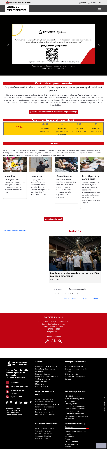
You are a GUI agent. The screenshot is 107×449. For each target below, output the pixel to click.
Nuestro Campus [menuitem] (41, 438)
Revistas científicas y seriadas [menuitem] (76, 369)
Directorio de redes (13, 408)
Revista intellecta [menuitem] (71, 374)
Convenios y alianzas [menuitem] (43, 431)
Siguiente (86, 298)
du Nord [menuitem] (68, 447)
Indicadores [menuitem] (69, 436)
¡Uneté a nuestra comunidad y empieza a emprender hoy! (53, 111)
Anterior (75, 298)
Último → (96, 298)
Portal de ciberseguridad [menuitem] (74, 399)
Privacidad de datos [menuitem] (72, 396)
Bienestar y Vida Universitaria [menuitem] (46, 376)
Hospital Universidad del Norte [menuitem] (47, 404)
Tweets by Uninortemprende (14, 231)
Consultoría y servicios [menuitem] (44, 402)
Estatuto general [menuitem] (71, 404)
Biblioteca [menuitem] (39, 371)
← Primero (64, 298)
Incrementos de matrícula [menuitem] (75, 406)
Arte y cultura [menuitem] (40, 409)
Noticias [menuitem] (68, 379)
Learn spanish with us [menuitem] (43, 433)
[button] (100, 3)
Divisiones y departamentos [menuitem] (46, 366)
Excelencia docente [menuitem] (42, 374)
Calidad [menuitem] (67, 439)
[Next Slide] (99, 45)
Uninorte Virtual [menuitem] (41, 386)
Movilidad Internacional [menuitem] (44, 428)
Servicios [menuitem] (68, 434)
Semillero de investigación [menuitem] (75, 376)
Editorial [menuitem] (68, 371)
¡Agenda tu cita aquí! (53, 219)
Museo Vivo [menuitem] (39, 384)
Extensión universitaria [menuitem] (44, 399)
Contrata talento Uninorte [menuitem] (45, 414)
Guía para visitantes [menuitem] (43, 436)
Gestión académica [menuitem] (42, 379)
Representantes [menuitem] (41, 381)
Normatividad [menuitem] (70, 401)
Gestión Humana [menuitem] (71, 442)
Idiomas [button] (82, 3)
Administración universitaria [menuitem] (76, 431)
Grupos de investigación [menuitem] (74, 366)
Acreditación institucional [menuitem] (74, 414)
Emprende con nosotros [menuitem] (44, 407)
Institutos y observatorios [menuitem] (45, 369)
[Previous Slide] (8, 45)
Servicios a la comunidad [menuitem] (45, 412)
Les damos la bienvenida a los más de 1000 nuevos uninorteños (74, 274)
